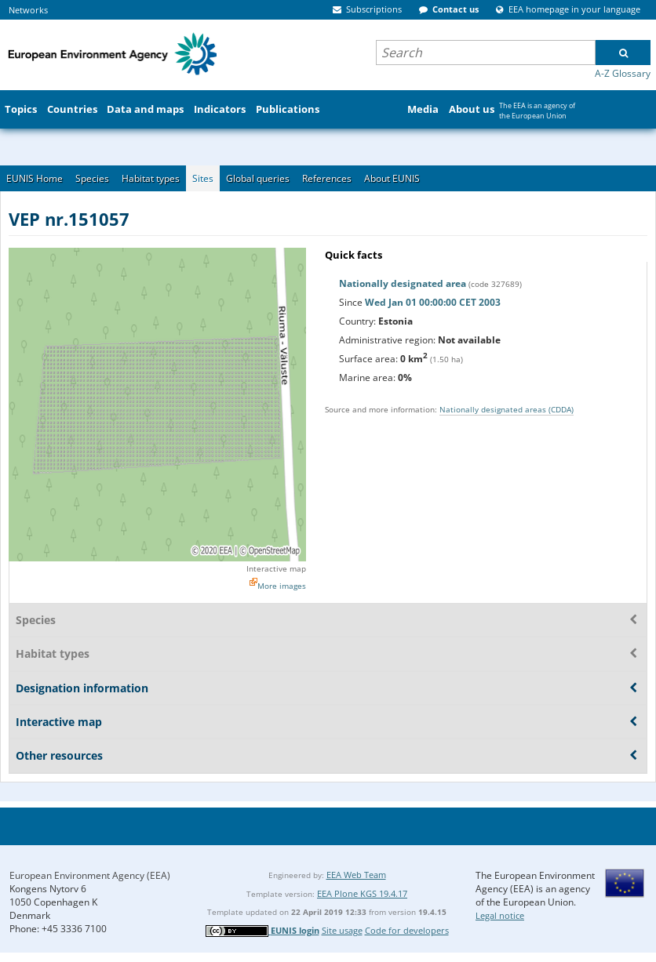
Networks (28, 10)
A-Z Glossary (623, 73)
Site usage (342, 930)
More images (281, 585)
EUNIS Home (34, 178)
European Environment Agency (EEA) (89, 875)
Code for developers (407, 930)
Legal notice (500, 915)
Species (92, 178)
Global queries (258, 178)
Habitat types (151, 178)
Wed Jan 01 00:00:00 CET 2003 (433, 302)
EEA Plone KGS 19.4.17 (362, 893)
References (327, 178)
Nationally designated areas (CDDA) (506, 409)
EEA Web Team (356, 874)
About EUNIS (392, 178)
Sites (202, 178)
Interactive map (276, 568)
